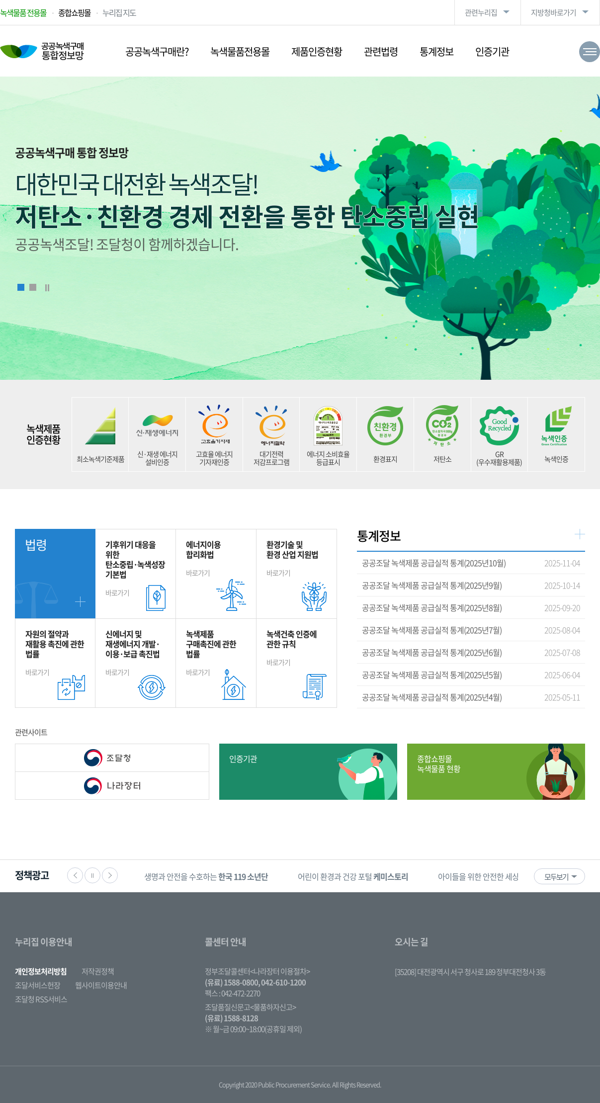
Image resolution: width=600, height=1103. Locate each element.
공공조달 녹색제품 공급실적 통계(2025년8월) (432, 607)
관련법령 (381, 51)
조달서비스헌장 (37, 985)
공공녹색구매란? (156, 51)
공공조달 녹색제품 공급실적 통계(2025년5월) (432, 674)
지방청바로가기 (553, 12)
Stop (47, 287)
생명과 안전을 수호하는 (206, 876)
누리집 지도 (119, 12)
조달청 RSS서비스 (41, 999)
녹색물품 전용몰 (23, 12)
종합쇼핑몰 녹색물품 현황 (438, 763)
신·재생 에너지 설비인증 (157, 458)
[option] (206, 876)
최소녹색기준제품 (100, 459)
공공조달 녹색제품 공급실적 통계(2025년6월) (432, 652)
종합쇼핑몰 (74, 12)
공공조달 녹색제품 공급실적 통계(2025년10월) (434, 563)
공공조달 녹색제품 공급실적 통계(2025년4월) (432, 697)
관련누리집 (481, 12)
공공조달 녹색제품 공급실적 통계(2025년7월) (432, 630)
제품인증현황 (316, 51)
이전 (75, 875)
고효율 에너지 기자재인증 (214, 458)
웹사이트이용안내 (101, 985)
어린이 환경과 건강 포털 (353, 876)
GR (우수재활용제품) (499, 458)
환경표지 (385, 459)
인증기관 (492, 51)
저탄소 (442, 459)
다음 (110, 875)
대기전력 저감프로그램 (271, 458)
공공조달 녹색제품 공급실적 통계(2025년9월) (432, 585)
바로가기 (135, 567)
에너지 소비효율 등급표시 (328, 458)
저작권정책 (98, 971)
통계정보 (436, 51)
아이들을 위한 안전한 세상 (510, 876)
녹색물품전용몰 (239, 51)
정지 (92, 875)
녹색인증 (556, 459)
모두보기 (556, 876)
